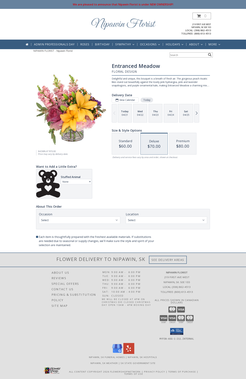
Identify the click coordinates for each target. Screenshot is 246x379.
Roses (84, 44)
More (214, 44)
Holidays (175, 44)
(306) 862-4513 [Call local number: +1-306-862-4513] (202, 30)
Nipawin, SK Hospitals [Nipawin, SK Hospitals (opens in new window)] (142, 357)
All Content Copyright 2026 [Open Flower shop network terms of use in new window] (89, 371)
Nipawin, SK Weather (104, 362)
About (196, 44)
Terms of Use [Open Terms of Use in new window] (133, 373)
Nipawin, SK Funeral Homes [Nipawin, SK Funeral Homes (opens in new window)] (107, 357)
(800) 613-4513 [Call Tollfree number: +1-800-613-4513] (183, 292)
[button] (202, 16)
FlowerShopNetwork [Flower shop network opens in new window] (125, 371)
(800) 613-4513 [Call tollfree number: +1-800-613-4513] (202, 33)
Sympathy (125, 44)
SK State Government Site (138, 362)
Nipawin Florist (123, 24)
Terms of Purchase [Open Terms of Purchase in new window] (182, 371)
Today (146, 100)
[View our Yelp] (128, 352)
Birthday (102, 44)
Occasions (150, 44)
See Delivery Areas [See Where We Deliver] (168, 260)
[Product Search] (188, 55)
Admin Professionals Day (54, 44)
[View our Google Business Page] (117, 352)
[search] (210, 55)
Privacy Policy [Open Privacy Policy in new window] (154, 371)
